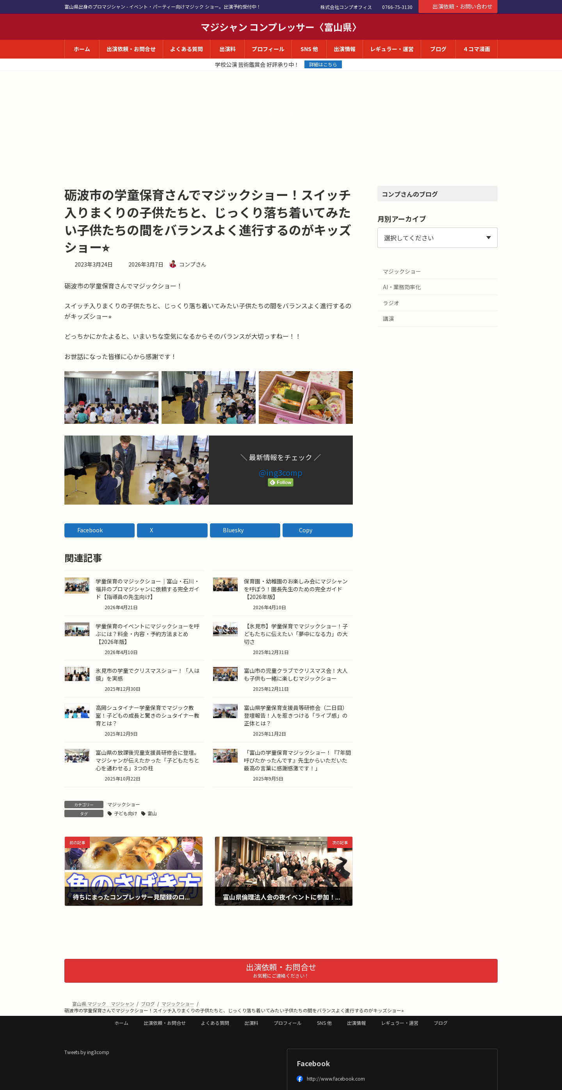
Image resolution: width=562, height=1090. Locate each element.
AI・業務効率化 (402, 287)
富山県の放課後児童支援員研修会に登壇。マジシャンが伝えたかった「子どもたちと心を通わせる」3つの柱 (147, 760)
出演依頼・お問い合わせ (458, 6)
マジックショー (123, 804)
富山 (152, 813)
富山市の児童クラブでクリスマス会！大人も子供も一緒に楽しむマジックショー (296, 674)
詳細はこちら (323, 64)
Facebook (313, 1063)
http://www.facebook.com (331, 1078)
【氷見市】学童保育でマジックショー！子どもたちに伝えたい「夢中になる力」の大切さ (296, 633)
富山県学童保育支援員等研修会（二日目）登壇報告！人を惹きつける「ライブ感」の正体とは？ (296, 715)
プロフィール (288, 1022)
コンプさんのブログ (410, 194)
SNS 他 (324, 1022)
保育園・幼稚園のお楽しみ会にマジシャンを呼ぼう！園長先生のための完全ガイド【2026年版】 (296, 589)
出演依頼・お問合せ (165, 1022)
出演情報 (356, 1022)
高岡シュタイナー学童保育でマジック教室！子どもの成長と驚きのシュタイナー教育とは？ (147, 715)
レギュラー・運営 (399, 1022)
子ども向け (125, 813)
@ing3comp (280, 472)
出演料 (251, 1022)
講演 (388, 318)
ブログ (441, 1022)
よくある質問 (215, 1022)
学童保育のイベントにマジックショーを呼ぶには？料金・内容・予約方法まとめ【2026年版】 (147, 633)
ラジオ (391, 303)
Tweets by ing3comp (86, 1052)
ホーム (121, 1022)
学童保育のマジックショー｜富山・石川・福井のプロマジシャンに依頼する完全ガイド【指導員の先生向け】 (147, 589)
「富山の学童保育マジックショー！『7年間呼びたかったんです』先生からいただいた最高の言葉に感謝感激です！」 (297, 760)
